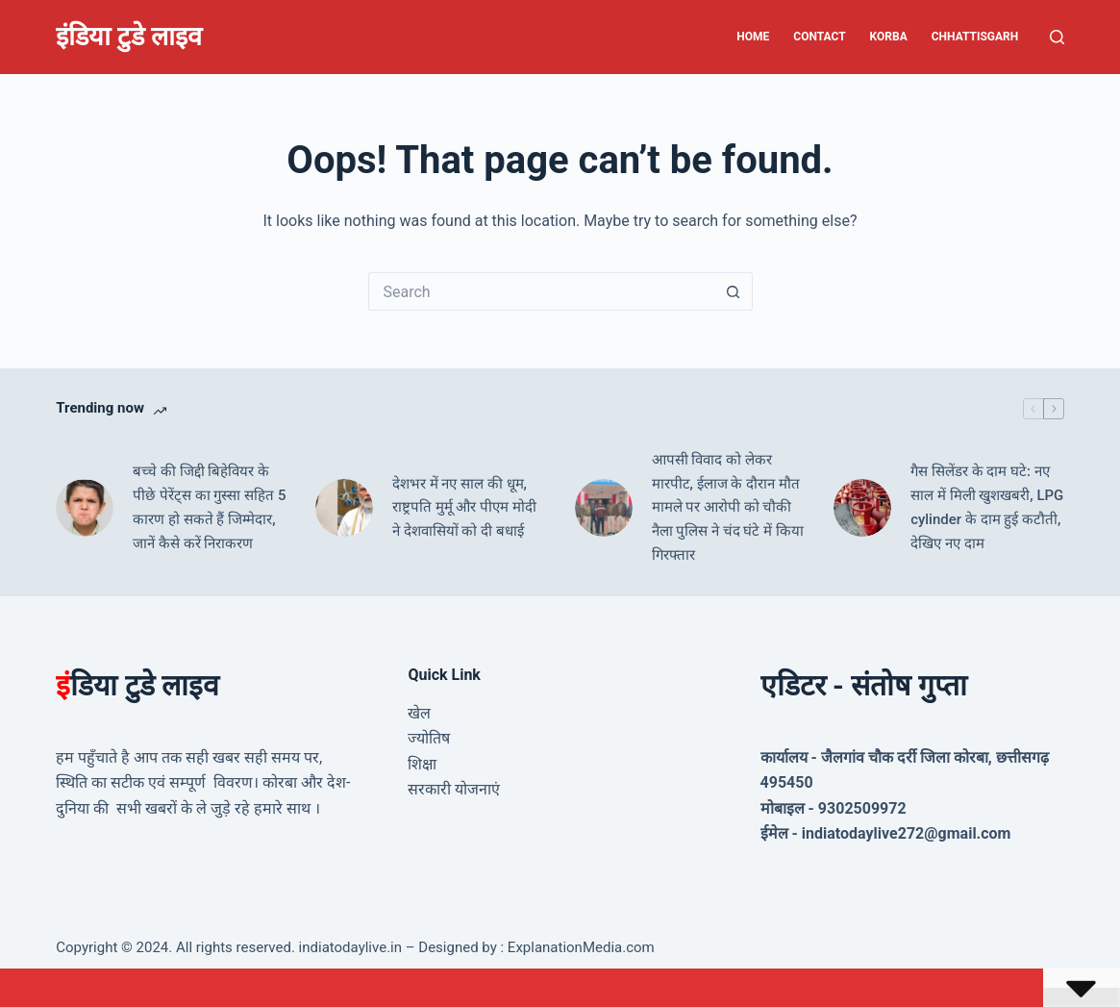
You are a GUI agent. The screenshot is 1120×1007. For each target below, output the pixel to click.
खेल (419, 713)
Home (752, 36)
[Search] (1057, 37)
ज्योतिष (429, 738)
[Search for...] (541, 291)
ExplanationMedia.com (579, 947)
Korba (889, 36)
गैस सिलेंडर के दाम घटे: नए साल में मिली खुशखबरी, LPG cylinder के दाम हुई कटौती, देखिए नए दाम (986, 507)
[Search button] (733, 291)
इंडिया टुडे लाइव (128, 36)
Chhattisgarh (975, 36)
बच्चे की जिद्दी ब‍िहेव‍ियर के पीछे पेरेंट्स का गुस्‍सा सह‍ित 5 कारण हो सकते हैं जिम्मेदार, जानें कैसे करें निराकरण (209, 507)
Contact (819, 36)
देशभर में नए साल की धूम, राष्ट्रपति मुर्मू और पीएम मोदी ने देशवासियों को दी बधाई (464, 508)
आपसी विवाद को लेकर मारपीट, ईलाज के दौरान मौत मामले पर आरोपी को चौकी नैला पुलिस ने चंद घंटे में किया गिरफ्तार (728, 507)
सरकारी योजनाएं (454, 789)
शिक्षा (422, 764)
